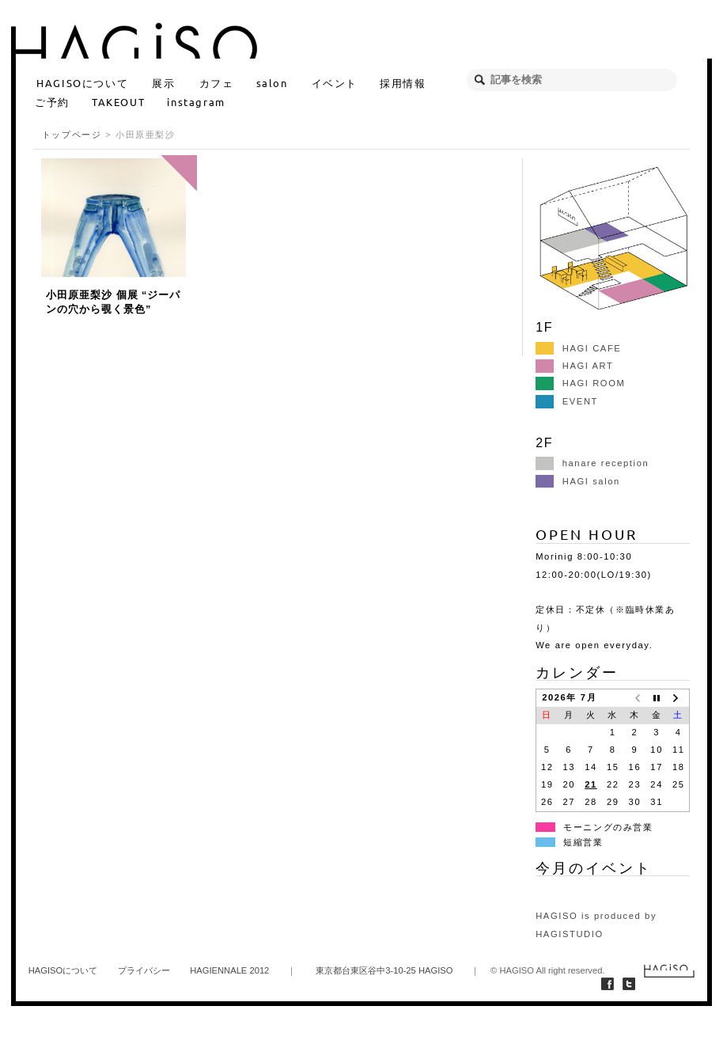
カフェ (216, 82)
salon (272, 82)
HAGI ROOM (580, 383)
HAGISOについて (82, 82)
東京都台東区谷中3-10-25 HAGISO (384, 970)
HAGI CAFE (578, 348)
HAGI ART (574, 365)
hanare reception (592, 463)
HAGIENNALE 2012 (229, 970)
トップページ (72, 134)
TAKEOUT (118, 101)
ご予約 (52, 101)
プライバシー (144, 970)
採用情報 (403, 82)
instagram (196, 101)
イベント (335, 82)
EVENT (567, 401)
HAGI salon (578, 481)
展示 (163, 82)
